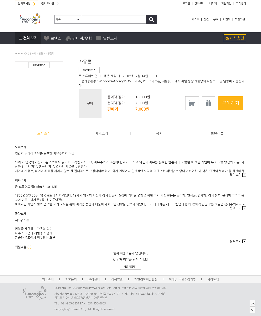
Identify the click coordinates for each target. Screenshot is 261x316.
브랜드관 (240, 19)
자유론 (85, 61)
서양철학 (49, 53)
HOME (20, 53)
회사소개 (48, 279)
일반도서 (106, 38)
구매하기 (230, 103)
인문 (41, 53)
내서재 (213, 3)
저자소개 (101, 133)
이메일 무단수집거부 (182, 279)
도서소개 (43, 133)
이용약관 (117, 279)
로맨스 (52, 38)
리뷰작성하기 (39, 65)
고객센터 (241, 3)
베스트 (195, 19)
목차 (159, 133)
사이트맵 (213, 279)
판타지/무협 (78, 38)
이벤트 (226, 19)
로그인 (186, 3)
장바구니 (200, 3)
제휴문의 (71, 279)
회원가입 (226, 3)
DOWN (249, 310)
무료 (215, 19)
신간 (206, 19)
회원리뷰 (217, 133)
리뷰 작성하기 (130, 267)
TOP (249, 303)
